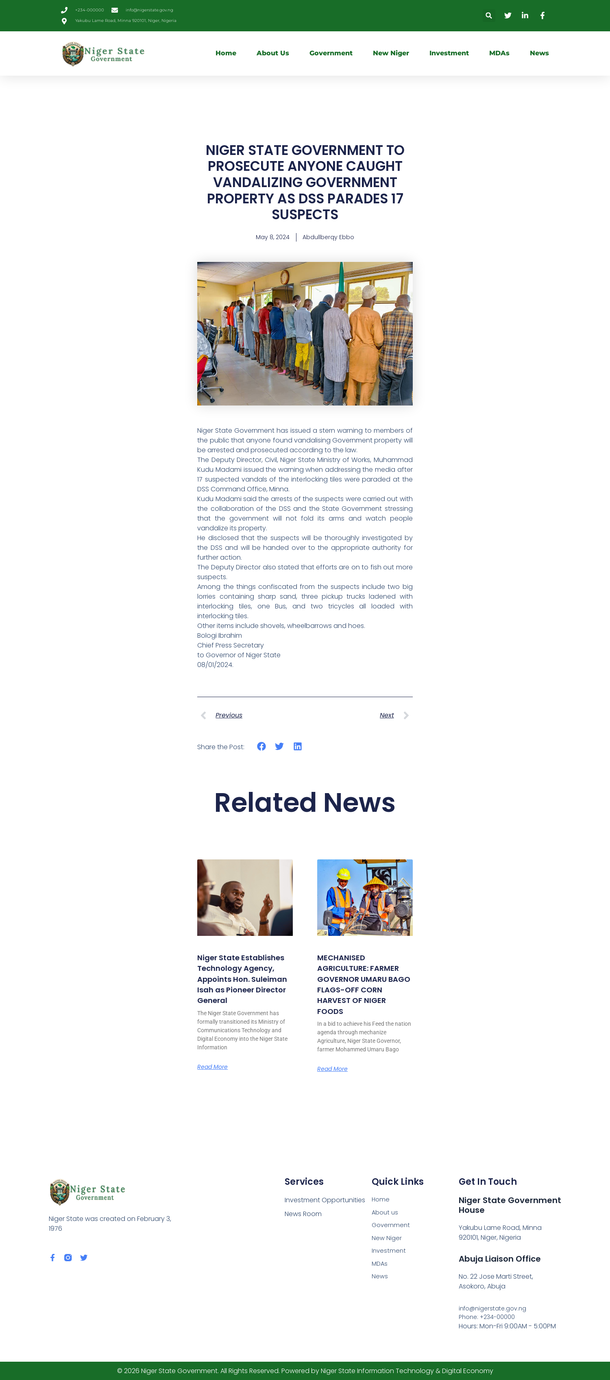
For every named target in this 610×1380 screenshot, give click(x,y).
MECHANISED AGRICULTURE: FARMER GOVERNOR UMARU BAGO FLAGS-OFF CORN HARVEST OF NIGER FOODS (362, 990)
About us (273, 53)
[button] (489, 15)
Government (331, 53)
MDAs (499, 53)
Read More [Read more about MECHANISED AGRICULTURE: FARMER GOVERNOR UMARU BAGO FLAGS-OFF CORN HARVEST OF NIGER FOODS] (335, 1081)
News (539, 53)
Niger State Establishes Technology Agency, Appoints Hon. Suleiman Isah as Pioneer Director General (244, 990)
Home (226, 53)
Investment (449, 53)
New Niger (391, 53)
